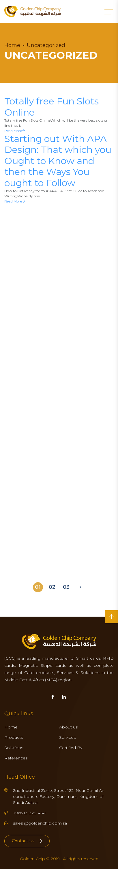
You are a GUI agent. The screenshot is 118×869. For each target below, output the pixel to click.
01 (38, 587)
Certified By (70, 747)
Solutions (13, 747)
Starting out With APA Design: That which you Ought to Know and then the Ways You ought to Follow (57, 161)
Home (12, 45)
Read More (14, 131)
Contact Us (27, 840)
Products (13, 737)
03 (66, 587)
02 (52, 587)
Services (67, 737)
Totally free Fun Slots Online (51, 107)
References (15, 758)
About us (68, 727)
